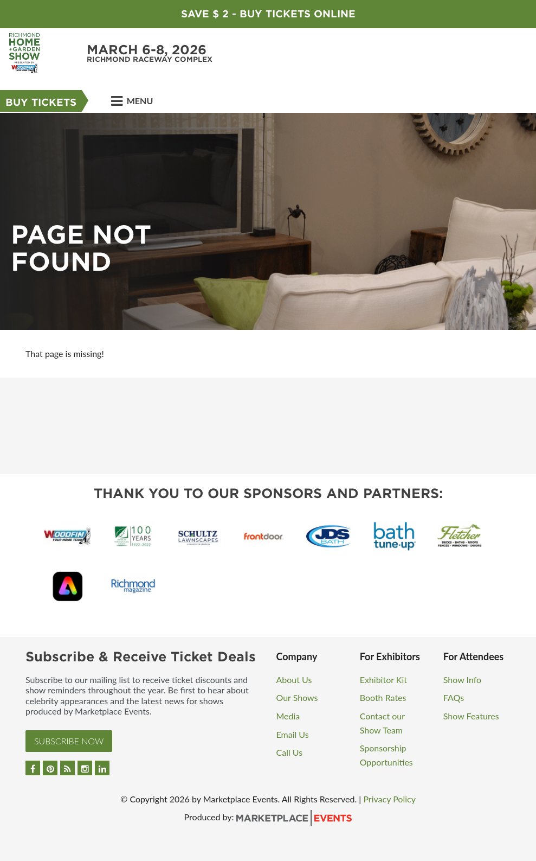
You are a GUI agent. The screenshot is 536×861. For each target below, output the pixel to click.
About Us (294, 679)
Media (288, 716)
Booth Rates (383, 697)
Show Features (471, 716)
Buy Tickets (40, 102)
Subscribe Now (69, 741)
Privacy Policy (389, 799)
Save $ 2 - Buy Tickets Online (268, 14)
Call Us (289, 752)
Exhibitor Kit (383, 679)
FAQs (453, 697)
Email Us (292, 734)
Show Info (462, 679)
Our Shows (297, 697)
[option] (268, 221)
